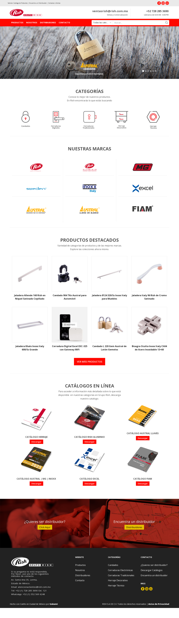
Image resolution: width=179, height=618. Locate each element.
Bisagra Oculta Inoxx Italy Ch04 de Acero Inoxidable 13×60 (149, 348)
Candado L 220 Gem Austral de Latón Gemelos (109, 348)
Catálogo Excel (89, 478)
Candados (113, 565)
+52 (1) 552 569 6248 (34, 594)
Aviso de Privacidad (158, 604)
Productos (17, 22)
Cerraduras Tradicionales (121, 575)
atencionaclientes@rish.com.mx (34, 587)
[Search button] (166, 22)
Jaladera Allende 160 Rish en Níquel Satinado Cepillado (29, 297)
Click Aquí (44, 527)
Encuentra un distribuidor (154, 575)
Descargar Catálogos (151, 570)
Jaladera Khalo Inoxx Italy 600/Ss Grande (30, 348)
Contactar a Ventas (54, 3)
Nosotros (31, 22)
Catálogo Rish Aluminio (89, 436)
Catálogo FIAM (142, 478)
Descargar (36, 441)
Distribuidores (48, 22)
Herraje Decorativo (118, 580)
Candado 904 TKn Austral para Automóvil (69, 297)
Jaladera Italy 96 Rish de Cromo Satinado (149, 297)
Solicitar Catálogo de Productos (17, 3)
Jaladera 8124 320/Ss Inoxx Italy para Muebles (109, 297)
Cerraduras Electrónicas (120, 570)
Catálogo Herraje (36, 436)
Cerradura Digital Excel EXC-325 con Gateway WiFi (69, 348)
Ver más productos (89, 361)
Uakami (54, 604)
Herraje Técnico (116, 585)
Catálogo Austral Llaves (143, 433)
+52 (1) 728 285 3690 (27, 590)
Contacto (64, 22)
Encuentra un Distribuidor (38, 3)
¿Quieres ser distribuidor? (154, 565)
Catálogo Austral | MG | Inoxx (36, 478)
